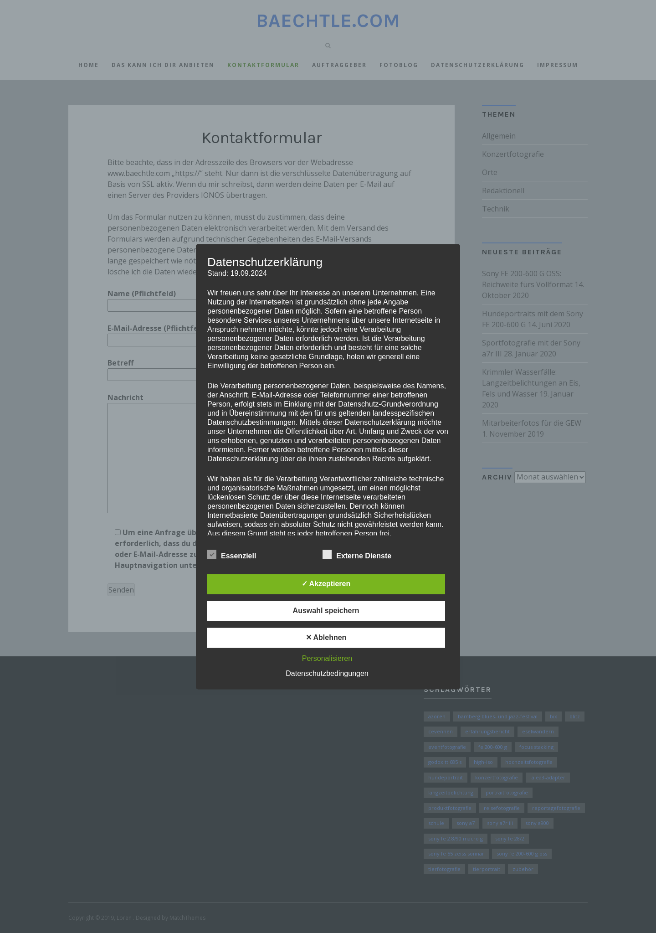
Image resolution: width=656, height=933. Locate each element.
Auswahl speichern (326, 610)
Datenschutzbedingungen (327, 673)
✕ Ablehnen (326, 637)
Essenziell (231, 555)
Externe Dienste (357, 555)
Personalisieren (327, 658)
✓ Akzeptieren (326, 584)
